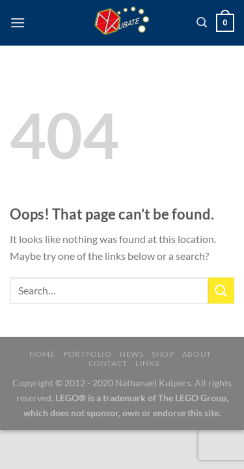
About (196, 354)
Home (42, 354)
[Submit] (221, 290)
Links (147, 363)
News (131, 354)
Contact (108, 363)
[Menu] (17, 22)
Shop (163, 354)
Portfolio (87, 354)
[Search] (202, 22)
